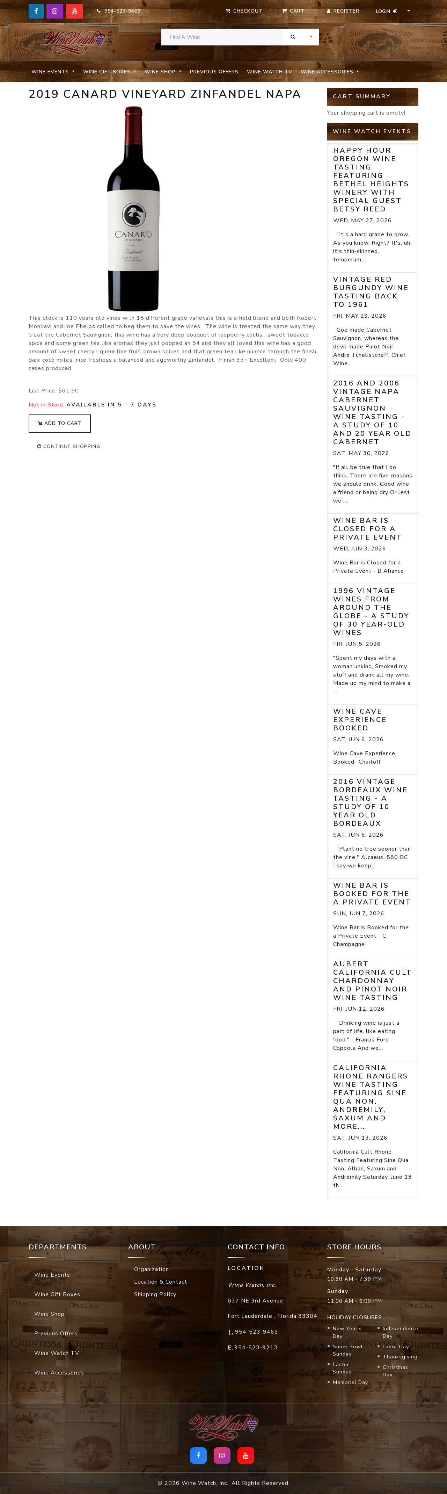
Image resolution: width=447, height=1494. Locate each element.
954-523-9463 (119, 11)
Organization (151, 1269)
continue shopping (68, 446)
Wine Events (52, 1275)
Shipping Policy (155, 1294)
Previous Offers (214, 71)
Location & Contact (160, 1282)
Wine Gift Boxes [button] (107, 71)
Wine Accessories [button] (328, 71)
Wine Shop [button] (161, 71)
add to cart (60, 423)
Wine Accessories (59, 1373)
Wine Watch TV (269, 71)
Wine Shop (49, 1314)
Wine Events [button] (51, 71)
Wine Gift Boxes (57, 1294)
